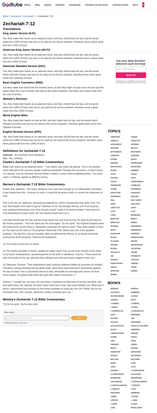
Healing (135, 196)
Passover (115, 234)
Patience (135, 234)
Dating (114, 159)
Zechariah (16, 16)
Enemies (135, 170)
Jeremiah (135, 330)
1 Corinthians (137, 370)
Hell (113, 200)
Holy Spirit (136, 200)
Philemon (115, 393)
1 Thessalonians (139, 382)
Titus (133, 389)
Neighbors (136, 226)
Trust (134, 267)
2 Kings (134, 307)
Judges (114, 300)
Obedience (136, 230)
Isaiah (113, 330)
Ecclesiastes (117, 326)
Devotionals (74, 5)
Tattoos (135, 260)
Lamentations (117, 333)
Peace (113, 237)
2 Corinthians (117, 374)
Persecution (137, 237)
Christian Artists (120, 5)
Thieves (134, 263)
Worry (114, 275)
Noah (113, 230)
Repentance (137, 245)
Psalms (114, 322)
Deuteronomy (117, 296)
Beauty (134, 148)
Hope (113, 204)
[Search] (143, 4)
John (113, 367)
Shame (134, 252)
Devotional (116, 167)
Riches (114, 249)
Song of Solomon (139, 326)
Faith (113, 174)
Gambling (135, 185)
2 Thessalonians (119, 385)
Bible (5, 16)
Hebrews (135, 393)
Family (134, 174)
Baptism (114, 148)
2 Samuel (135, 304)
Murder (114, 226)
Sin (112, 256)
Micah (113, 348)
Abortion (115, 137)
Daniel (114, 337)
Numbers (135, 292)
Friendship (116, 185)
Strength (135, 256)
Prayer (114, 245)
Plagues (115, 241)
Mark (113, 363)
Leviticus (115, 292)
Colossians (116, 382)
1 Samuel (115, 304)
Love (113, 211)
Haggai (114, 356)
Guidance (135, 193)
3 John (134, 404)
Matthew (135, 359)
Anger (134, 137)
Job (133, 318)
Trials (114, 267)
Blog (37, 5)
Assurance (116, 144)
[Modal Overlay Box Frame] (131, 72)
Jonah (134, 344)
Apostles (135, 141)
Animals (114, 141)
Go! (79, 318)
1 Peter (134, 397)
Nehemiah (135, 315)
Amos (133, 341)
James (113, 397)
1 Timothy (135, 385)
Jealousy (135, 204)
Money (134, 223)
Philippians (136, 378)
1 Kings (114, 307)
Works (134, 271)
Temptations (117, 263)
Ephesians (115, 378)
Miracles (115, 223)
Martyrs (115, 219)
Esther (114, 318)
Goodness (136, 189)
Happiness (115, 196)
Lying (113, 215)
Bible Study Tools (20, 323)
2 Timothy (115, 389)
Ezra (113, 315)
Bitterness (116, 152)
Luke (133, 363)
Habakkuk (115, 352)
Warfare (115, 271)
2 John (114, 404)
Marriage (135, 215)
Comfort (115, 156)
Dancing (135, 156)
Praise (134, 241)
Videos (27, 5)
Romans (114, 370)
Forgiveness (137, 182)
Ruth (133, 300)
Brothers (136, 152)
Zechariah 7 (29, 16)
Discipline (136, 167)
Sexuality (115, 252)
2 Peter (114, 400)
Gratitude (115, 193)
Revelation (136, 408)
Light (133, 208)
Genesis (114, 289)
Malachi (114, 359)
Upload (47, 5)
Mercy (134, 219)
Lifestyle (115, 208)
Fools (113, 182)
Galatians (136, 374)
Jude (113, 408)
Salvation (136, 249)
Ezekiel (134, 333)
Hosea (134, 337)
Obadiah (115, 344)
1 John (134, 400)
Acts (133, 367)
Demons (114, 163)
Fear (133, 178)
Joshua (134, 296)
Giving (114, 189)
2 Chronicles (137, 311)
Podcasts (60, 5)
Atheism (135, 144)
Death (134, 159)
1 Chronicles (117, 311)
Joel (113, 341)
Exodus (134, 289)
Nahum (134, 348)
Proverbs (136, 322)
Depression (136, 163)
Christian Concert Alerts (96, 5)
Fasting (114, 178)
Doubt (114, 170)
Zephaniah (136, 352)
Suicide (114, 260)
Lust (133, 211)
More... (136, 5)
